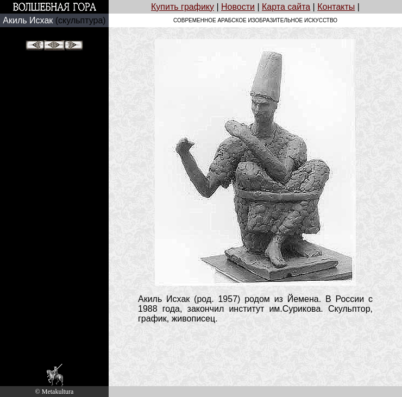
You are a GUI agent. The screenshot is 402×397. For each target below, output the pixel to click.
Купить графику (182, 6)
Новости (238, 6)
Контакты (336, 6)
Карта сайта (286, 6)
